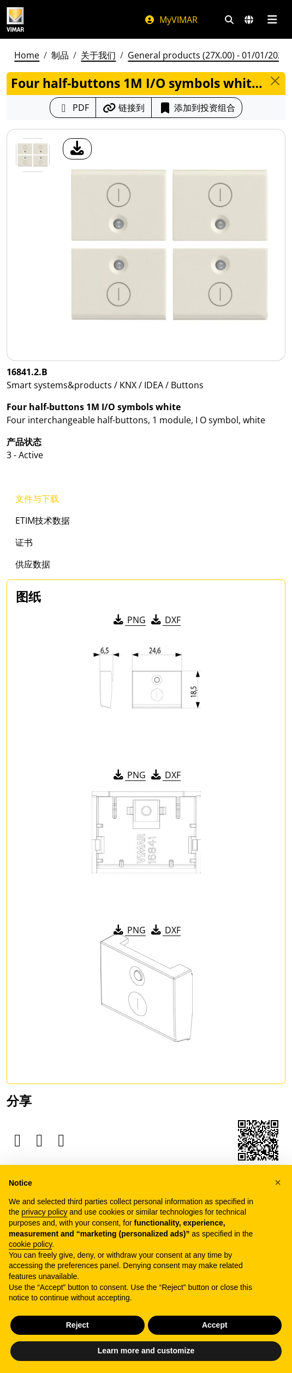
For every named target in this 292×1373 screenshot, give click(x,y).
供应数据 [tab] (32, 564)
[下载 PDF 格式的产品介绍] (73, 107)
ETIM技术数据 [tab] (42, 520)
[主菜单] (272, 19)
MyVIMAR (171, 20)
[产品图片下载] (77, 148)
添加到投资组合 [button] (196, 108)
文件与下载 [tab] (37, 499)
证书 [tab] (24, 542)
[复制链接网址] (124, 107)
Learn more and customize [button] (146, 1350)
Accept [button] (215, 1325)
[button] (278, 1182)
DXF (165, 620)
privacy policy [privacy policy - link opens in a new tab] (44, 1212)
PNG (128, 620)
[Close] (275, 80)
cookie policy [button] (30, 1244)
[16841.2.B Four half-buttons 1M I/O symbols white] (33, 155)
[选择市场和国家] (248, 19)
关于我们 (98, 55)
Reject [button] (77, 1325)
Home (26, 55)
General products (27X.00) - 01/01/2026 (208, 55)
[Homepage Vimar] (15, 19)
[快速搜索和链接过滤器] (229, 19)
